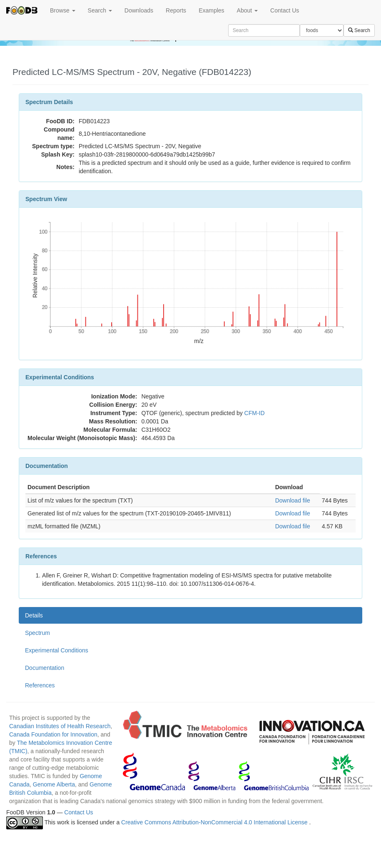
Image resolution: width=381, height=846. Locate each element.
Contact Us (284, 10)
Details (34, 615)
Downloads (139, 10)
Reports (176, 10)
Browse (62, 10)
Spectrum (37, 633)
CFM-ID (254, 413)
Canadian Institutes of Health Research (60, 726)
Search (100, 10)
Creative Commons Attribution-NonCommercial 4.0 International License (215, 822)
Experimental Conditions (56, 650)
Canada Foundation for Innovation (53, 734)
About (247, 10)
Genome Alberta (54, 784)
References (40, 685)
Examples (211, 10)
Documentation (44, 667)
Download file (292, 500)
